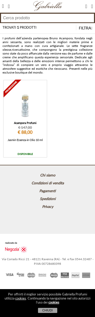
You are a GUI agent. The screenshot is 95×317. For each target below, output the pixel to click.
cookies (20, 298)
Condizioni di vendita (47, 183)
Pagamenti (47, 191)
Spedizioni (47, 199)
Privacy (47, 206)
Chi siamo (47, 175)
